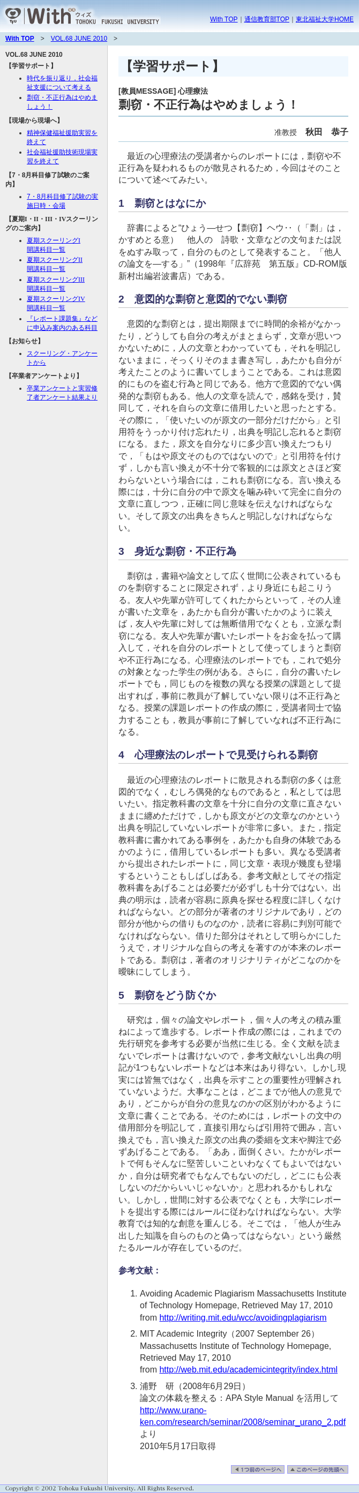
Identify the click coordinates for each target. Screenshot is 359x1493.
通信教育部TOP (266, 19)
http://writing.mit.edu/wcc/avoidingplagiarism (242, 1317)
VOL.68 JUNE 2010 (79, 38)
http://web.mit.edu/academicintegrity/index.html (248, 1369)
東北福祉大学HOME (325, 19)
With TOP (224, 19)
